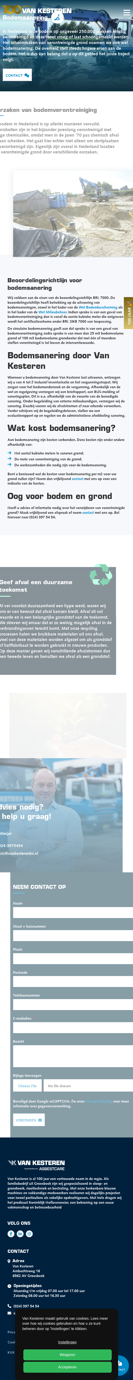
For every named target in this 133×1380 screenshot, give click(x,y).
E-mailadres (30, 1018)
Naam (25, 903)
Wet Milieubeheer (52, 311)
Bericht (24, 1041)
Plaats (24, 949)
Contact (17, 75)
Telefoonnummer (32, 995)
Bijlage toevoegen (33, 1075)
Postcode (26, 972)
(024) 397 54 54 (23, 1306)
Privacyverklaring (105, 1101)
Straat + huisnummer (35, 926)
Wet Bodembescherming (98, 307)
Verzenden (35, 1120)
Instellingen (67, 1342)
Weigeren (67, 1355)
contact (77, 478)
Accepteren (67, 1367)
